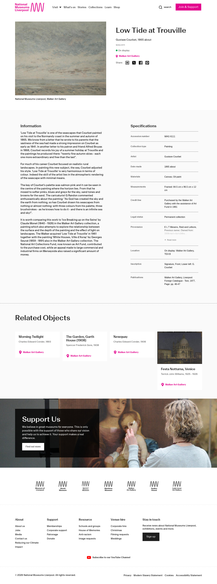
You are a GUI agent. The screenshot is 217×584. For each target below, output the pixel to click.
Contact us (21, 538)
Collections (96, 7)
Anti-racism (85, 534)
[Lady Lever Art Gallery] (177, 486)
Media (18, 534)
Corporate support (57, 530)
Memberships (54, 526)
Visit (55, 7)
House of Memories (89, 530)
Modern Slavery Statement (148, 575)
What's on (70, 7)
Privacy (127, 575)
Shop (117, 7)
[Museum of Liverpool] (40, 486)
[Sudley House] (154, 486)
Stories (82, 7)
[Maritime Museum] (108, 486)
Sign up (151, 536)
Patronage (52, 534)
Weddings (116, 538)
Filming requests (120, 534)
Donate (51, 538)
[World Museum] (62, 486)
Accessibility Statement (189, 575)
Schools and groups (89, 526)
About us (20, 526)
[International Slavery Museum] (85, 486)
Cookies (169, 575)
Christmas (116, 530)
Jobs (17, 530)
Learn (108, 7)
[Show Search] (165, 7)
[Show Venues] (60, 7)
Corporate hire (118, 526)
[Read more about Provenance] (181, 233)
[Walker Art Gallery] (131, 486)
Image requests (87, 538)
